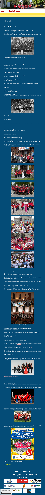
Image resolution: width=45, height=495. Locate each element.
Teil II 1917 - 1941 (13, 15)
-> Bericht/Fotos (19, 344)
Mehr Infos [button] (3, 491)
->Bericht (22, 342)
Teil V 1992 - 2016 (31, 15)
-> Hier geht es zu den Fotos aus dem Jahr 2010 (8, 354)
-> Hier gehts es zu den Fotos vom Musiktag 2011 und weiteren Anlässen (11, 376)
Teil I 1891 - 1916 (7, 15)
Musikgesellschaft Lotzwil (11, 11)
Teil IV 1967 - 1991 (25, 15)
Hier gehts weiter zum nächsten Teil (8, 464)
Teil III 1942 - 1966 (19, 15)
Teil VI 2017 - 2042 (37, 15)
